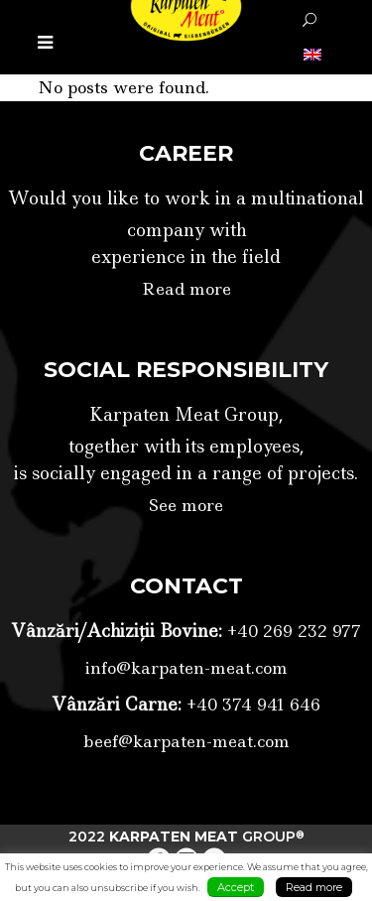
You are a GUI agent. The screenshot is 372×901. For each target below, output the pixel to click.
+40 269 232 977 (291, 631)
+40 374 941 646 (251, 704)
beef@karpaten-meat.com (186, 741)
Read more (186, 289)
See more (186, 505)
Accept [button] (235, 887)
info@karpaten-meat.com (186, 668)
